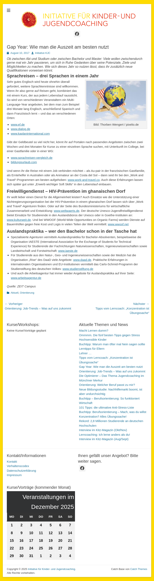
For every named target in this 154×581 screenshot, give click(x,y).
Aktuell (14, 292)
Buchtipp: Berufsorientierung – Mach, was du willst (112, 412)
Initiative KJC (42, 52)
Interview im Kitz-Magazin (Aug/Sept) (104, 439)
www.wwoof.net (118, 224)
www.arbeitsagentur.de (26, 278)
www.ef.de (18, 124)
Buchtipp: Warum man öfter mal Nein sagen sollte (112, 344)
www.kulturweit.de (19, 219)
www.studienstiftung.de (78, 269)
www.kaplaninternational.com (30, 133)
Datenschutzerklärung (21, 470)
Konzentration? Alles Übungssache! (103, 416)
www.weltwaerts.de (66, 210)
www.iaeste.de (68, 250)
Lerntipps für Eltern (91, 348)
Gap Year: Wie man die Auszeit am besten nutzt (111, 366)
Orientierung (27, 292)
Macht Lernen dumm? (93, 330)
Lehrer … (85, 353)
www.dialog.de (20, 129)
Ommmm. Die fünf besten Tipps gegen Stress (109, 335)
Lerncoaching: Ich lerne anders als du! (104, 434)
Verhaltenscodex (18, 466)
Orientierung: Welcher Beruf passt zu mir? (107, 384)
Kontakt (12, 461)
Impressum (14, 475)
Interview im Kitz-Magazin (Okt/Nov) (103, 430)
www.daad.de (82, 259)
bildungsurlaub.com (24, 162)
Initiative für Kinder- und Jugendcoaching (51, 569)
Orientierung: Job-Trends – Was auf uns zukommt (112, 371)
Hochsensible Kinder (93, 339)
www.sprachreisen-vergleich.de (32, 157)
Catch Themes (138, 569)
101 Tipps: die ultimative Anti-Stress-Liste (106, 407)
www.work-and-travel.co (84, 179)
